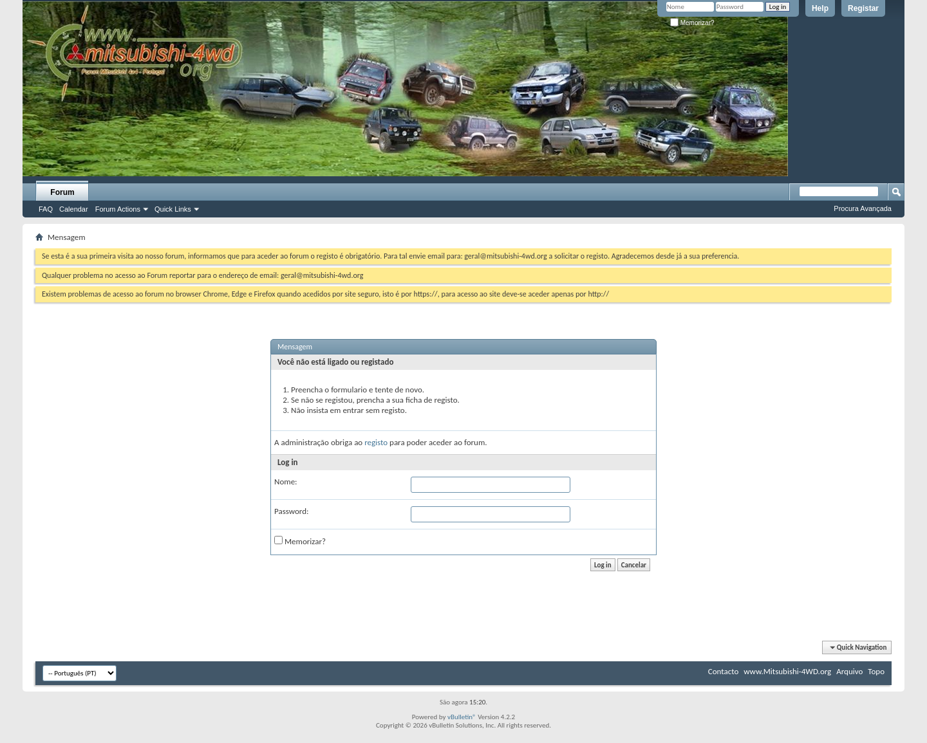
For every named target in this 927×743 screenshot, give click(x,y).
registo (376, 442)
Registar (863, 8)
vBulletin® (461, 717)
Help (820, 8)
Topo (876, 671)
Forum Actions (117, 209)
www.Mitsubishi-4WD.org (787, 671)
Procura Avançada (863, 208)
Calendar (73, 209)
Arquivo (849, 671)
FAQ (46, 209)
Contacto (723, 671)
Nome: (285, 481)
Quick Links (172, 209)
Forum (62, 192)
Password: (291, 511)
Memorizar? (692, 22)
